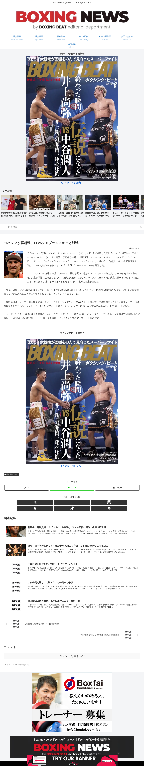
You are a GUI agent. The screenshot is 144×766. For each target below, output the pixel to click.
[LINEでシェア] (72, 488)
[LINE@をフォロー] (86, 502)
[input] (72, 227)
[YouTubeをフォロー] (74, 502)
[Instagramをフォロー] (69, 502)
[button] (139, 207)
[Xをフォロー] (57, 502)
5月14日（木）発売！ (72, 182)
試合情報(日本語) (11, 474)
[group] (14, 207)
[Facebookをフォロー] (63, 502)
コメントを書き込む (72, 650)
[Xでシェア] (26, 488)
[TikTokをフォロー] (80, 502)
